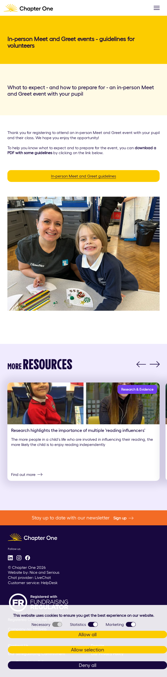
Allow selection (87, 649)
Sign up (123, 518)
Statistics (84, 624)
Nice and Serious (44, 572)
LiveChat (43, 577)
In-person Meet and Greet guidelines (83, 176)
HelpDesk (49, 582)
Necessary (47, 624)
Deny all (87, 665)
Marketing (121, 624)
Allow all (87, 634)
